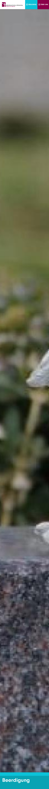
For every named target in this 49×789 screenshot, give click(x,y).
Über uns (43, 5)
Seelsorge (31, 5)
